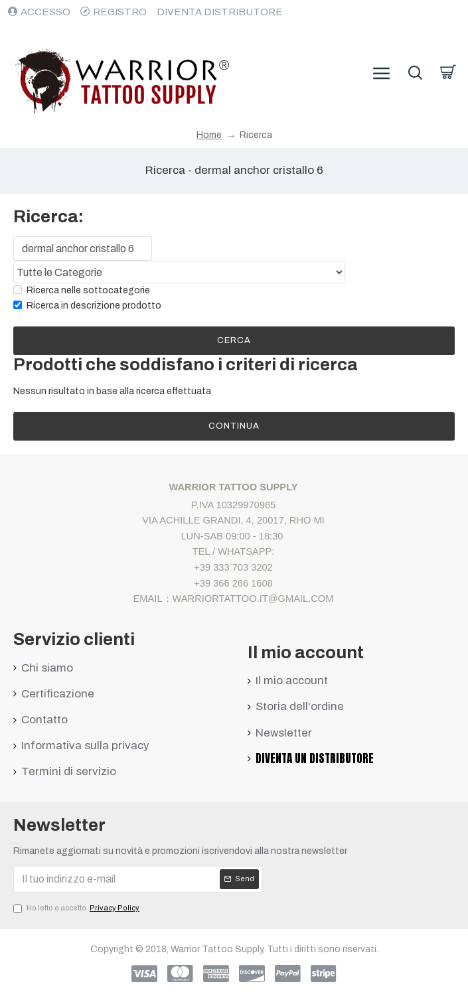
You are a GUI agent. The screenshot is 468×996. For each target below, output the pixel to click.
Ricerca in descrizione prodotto (87, 306)
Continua (234, 426)
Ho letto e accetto (77, 908)
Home (209, 135)
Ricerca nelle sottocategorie (81, 291)
